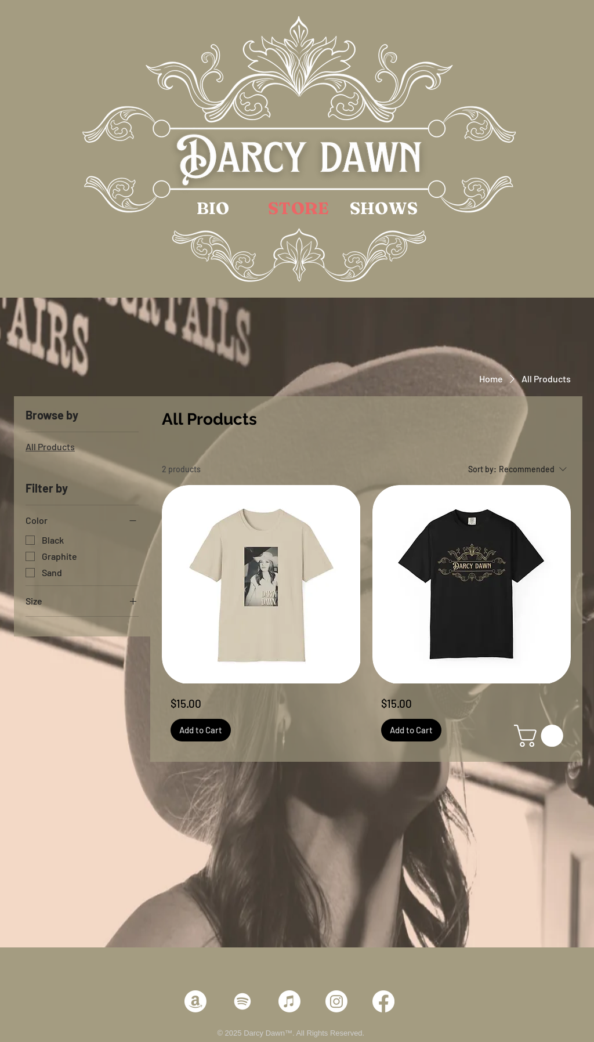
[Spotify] (242, 1001)
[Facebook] (383, 1001)
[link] (541, 736)
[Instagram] (336, 1001)
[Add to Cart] (201, 730)
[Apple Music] (289, 1001)
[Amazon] (195, 1001)
